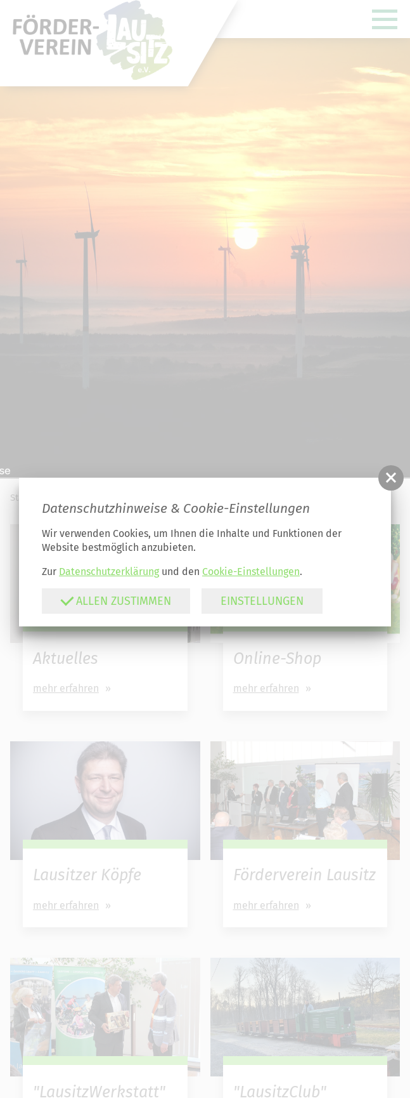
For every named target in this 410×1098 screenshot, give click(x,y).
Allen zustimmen (115, 601)
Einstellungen (262, 601)
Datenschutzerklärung (109, 572)
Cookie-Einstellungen (251, 572)
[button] (391, 478)
